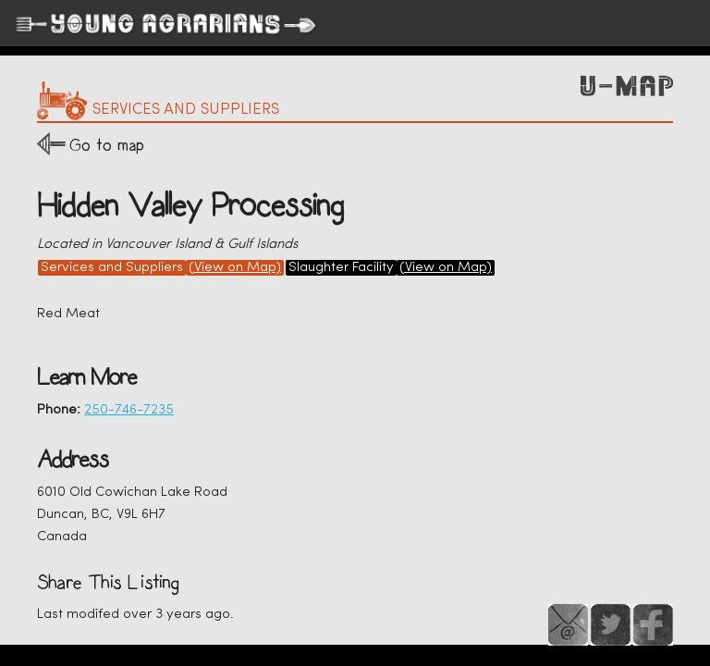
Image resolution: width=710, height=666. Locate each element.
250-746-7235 (129, 410)
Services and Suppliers (112, 268)
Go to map (106, 144)
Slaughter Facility (341, 268)
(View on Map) (235, 268)
